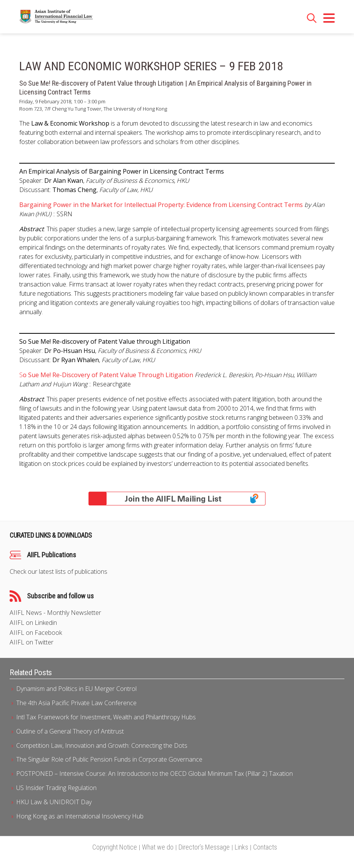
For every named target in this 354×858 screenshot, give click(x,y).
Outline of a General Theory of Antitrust (70, 731)
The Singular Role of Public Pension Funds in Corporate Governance (109, 759)
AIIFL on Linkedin (33, 623)
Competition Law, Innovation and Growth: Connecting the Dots (101, 745)
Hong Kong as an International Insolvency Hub (80, 816)
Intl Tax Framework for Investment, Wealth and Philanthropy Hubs (106, 717)
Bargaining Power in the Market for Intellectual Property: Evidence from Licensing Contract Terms (161, 204)
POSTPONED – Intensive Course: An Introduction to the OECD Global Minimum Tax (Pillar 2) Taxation (154, 773)
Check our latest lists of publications (58, 572)
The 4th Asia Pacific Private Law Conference (76, 703)
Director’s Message (204, 847)
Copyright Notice (114, 847)
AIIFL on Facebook (36, 633)
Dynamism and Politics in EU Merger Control (76, 688)
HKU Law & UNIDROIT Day (54, 802)
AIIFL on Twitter (31, 642)
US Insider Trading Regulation (56, 787)
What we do (158, 847)
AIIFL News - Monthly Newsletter (55, 613)
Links (241, 847)
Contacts (265, 847)
